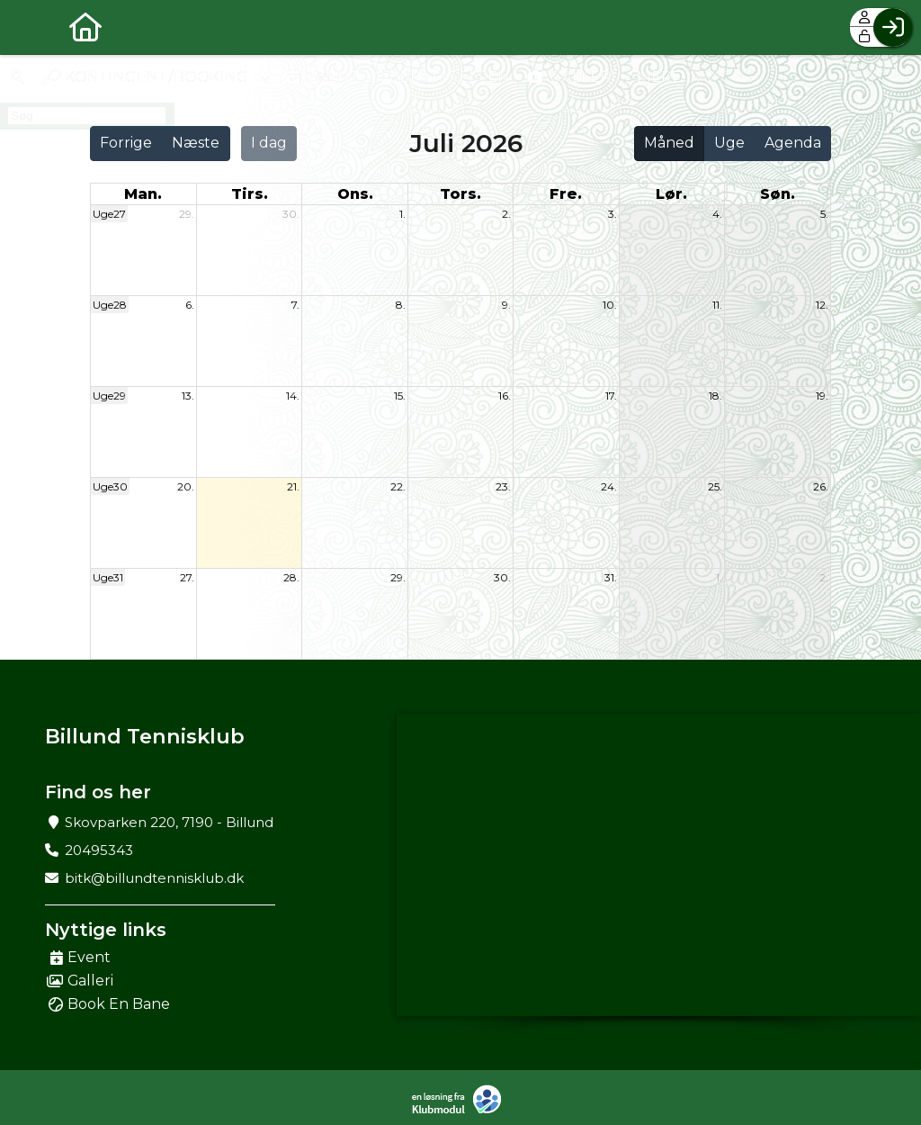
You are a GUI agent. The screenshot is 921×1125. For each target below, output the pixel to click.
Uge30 (110, 486)
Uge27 (109, 213)
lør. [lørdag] (671, 193)
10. (610, 304)
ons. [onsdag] (355, 193)
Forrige (126, 142)
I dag (269, 142)
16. (504, 395)
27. (187, 577)
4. (717, 213)
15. (400, 395)
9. (506, 304)
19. (822, 395)
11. (717, 304)
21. (293, 486)
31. (610, 577)
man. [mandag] (143, 193)
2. (506, 213)
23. (503, 486)
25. (715, 486)
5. (824, 213)
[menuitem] (27, 27)
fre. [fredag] (566, 193)
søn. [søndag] (777, 193)
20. (185, 486)
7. (295, 304)
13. (188, 395)
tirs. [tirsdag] (249, 193)
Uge (729, 142)
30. (291, 213)
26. (820, 486)
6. (189, 304)
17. (611, 395)
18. (715, 395)
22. (398, 486)
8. (401, 304)
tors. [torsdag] (460, 193)
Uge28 (110, 304)
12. (822, 304)
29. (186, 213)
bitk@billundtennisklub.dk (154, 877)
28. (291, 577)
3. (612, 213)
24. (609, 486)
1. (402, 213)
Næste (195, 142)
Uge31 (108, 577)
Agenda (793, 142)
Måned (669, 142)
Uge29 (109, 395)
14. (293, 395)
